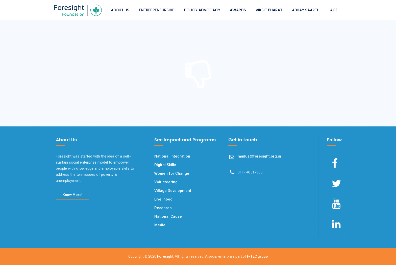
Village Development (172, 190)
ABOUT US (120, 10)
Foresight (165, 256)
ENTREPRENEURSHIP (157, 10)
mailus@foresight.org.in (259, 156)
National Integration (172, 156)
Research (163, 208)
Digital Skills (165, 165)
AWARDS (238, 10)
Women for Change (171, 173)
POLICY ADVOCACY (202, 10)
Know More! (72, 195)
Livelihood (163, 199)
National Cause (168, 216)
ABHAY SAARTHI (306, 10)
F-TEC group (257, 256)
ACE (334, 10)
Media (159, 225)
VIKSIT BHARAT (269, 10)
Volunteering (166, 182)
